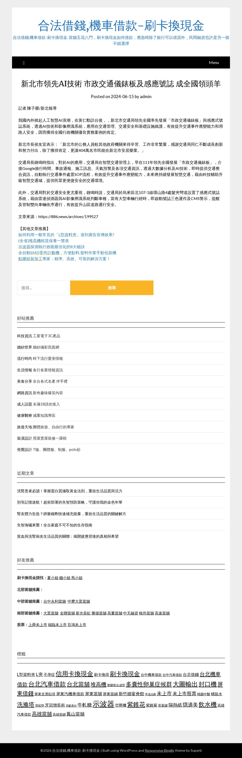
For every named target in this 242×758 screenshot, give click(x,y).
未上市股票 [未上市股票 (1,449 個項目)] (184, 693)
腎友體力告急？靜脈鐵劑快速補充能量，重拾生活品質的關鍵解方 (71, 513)
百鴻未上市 (76, 624)
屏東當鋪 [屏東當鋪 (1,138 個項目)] (110, 694)
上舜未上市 (37, 624)
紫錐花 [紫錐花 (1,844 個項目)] (136, 704)
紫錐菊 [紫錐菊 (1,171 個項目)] (151, 705)
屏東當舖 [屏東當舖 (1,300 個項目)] (93, 693)
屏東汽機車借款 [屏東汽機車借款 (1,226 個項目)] (70, 693)
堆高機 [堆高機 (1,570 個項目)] (98, 684)
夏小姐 (52, 577)
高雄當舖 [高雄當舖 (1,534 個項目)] (42, 714)
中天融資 (130, 613)
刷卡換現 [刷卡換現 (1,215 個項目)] (101, 674)
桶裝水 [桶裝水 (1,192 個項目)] (216, 694)
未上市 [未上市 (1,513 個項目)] (164, 693)
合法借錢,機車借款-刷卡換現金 (121, 25)
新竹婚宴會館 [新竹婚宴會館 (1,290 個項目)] (131, 693)
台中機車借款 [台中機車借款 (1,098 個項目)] (151, 674)
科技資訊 (24, 335)
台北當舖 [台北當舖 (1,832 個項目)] (78, 683)
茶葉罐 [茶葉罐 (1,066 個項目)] (163, 705)
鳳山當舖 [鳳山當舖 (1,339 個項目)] (75, 714)
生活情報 (24, 370)
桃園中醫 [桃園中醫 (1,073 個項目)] (203, 694)
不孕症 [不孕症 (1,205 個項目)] (49, 674)
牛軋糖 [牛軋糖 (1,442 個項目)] (84, 705)
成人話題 (24, 404)
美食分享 (24, 381)
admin (145, 96)
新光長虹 (83, 613)
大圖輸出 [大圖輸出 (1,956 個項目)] (185, 683)
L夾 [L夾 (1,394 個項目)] (39, 674)
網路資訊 (24, 392)
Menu (214, 62)
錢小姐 (64, 577)
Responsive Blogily (159, 750)
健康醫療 (24, 415)
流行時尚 (24, 358)
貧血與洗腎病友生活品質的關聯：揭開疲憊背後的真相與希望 (68, 536)
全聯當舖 (67, 613)
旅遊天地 (24, 427)
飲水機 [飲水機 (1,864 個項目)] (208, 704)
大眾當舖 (50, 613)
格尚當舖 (146, 613)
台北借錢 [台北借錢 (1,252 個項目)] (191, 674)
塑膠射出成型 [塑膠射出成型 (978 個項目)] (116, 685)
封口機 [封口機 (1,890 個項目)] (208, 683)
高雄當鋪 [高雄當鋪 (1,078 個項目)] (59, 714)
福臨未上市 (57, 624)
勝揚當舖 (99, 613)
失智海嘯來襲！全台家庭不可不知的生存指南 (54, 525)
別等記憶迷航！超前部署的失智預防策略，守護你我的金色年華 (69, 502)
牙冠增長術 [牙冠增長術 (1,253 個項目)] (55, 705)
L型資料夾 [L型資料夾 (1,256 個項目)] (26, 674)
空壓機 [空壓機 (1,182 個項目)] (120, 705)
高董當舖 (114, 613)
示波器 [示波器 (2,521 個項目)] (103, 703)
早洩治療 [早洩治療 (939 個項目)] (150, 694)
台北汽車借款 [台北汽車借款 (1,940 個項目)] (47, 683)
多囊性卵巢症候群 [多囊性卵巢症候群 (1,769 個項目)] (149, 683)
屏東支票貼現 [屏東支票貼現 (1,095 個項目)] (44, 694)
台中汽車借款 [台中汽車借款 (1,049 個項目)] (172, 675)
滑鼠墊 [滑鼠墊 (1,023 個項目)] (39, 705)
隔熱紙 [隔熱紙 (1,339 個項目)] (175, 705)
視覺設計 (24, 449)
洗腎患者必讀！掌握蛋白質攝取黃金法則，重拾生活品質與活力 (69, 491)
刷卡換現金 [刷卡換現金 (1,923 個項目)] (125, 673)
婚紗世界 (24, 347)
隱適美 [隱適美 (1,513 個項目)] (190, 705)
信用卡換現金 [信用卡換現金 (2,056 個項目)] (74, 673)
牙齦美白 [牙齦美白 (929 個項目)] (71, 705)
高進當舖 (162, 613)
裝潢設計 (24, 438)
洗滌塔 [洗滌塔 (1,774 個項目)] (25, 704)
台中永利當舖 (54, 601)
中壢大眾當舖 (78, 601)
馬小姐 (77, 577)
